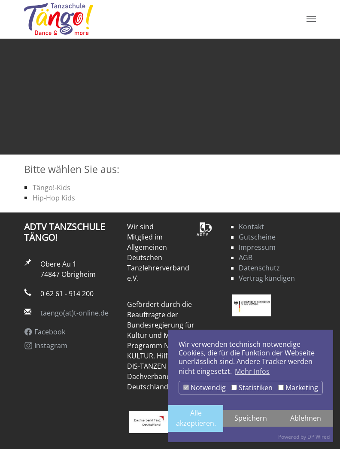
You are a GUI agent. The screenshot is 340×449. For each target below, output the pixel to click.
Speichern (250, 418)
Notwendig (204, 387)
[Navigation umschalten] (311, 19)
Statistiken (252, 387)
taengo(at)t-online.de (74, 313)
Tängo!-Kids (51, 187)
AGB (245, 257)
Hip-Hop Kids (54, 198)
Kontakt (251, 226)
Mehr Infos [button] (252, 371)
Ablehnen (305, 418)
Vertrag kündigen (267, 278)
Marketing (298, 387)
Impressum (257, 247)
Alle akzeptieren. (196, 418)
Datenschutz (259, 268)
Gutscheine (257, 237)
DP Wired (318, 436)
